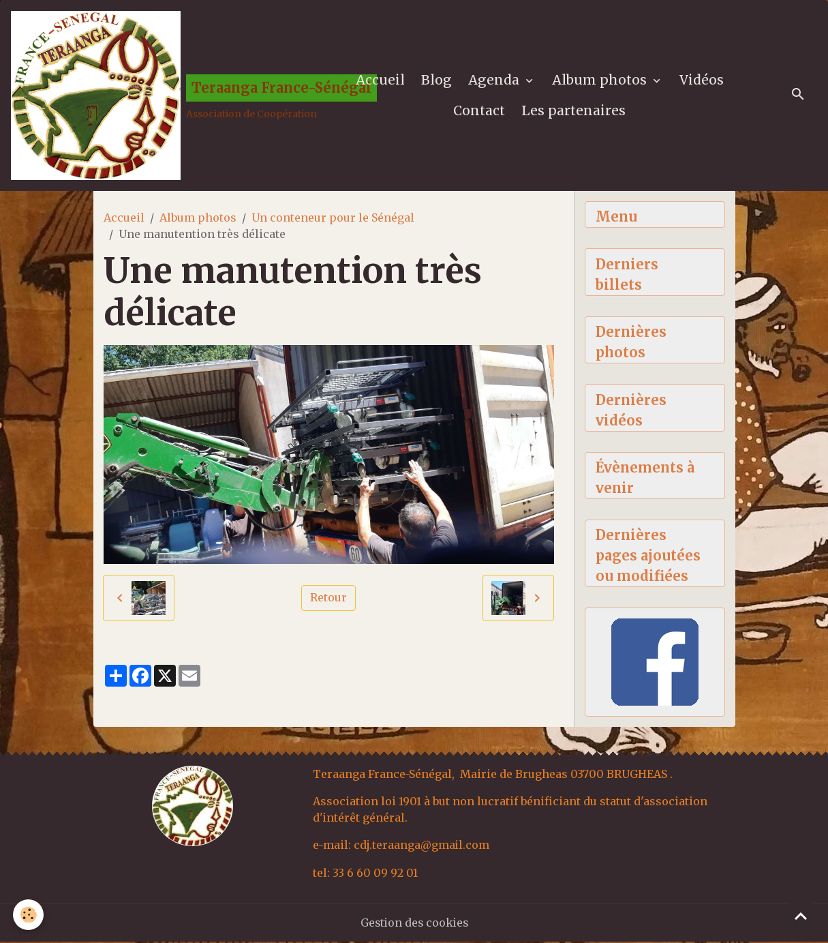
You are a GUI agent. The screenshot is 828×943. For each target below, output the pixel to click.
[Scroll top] (801, 916)
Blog (436, 80)
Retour (328, 599)
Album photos (601, 80)
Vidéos (701, 80)
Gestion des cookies (414, 924)
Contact (480, 111)
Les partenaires (574, 111)
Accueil (380, 80)
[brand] (158, 96)
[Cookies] (29, 914)
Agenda (495, 80)
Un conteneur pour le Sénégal (332, 219)
